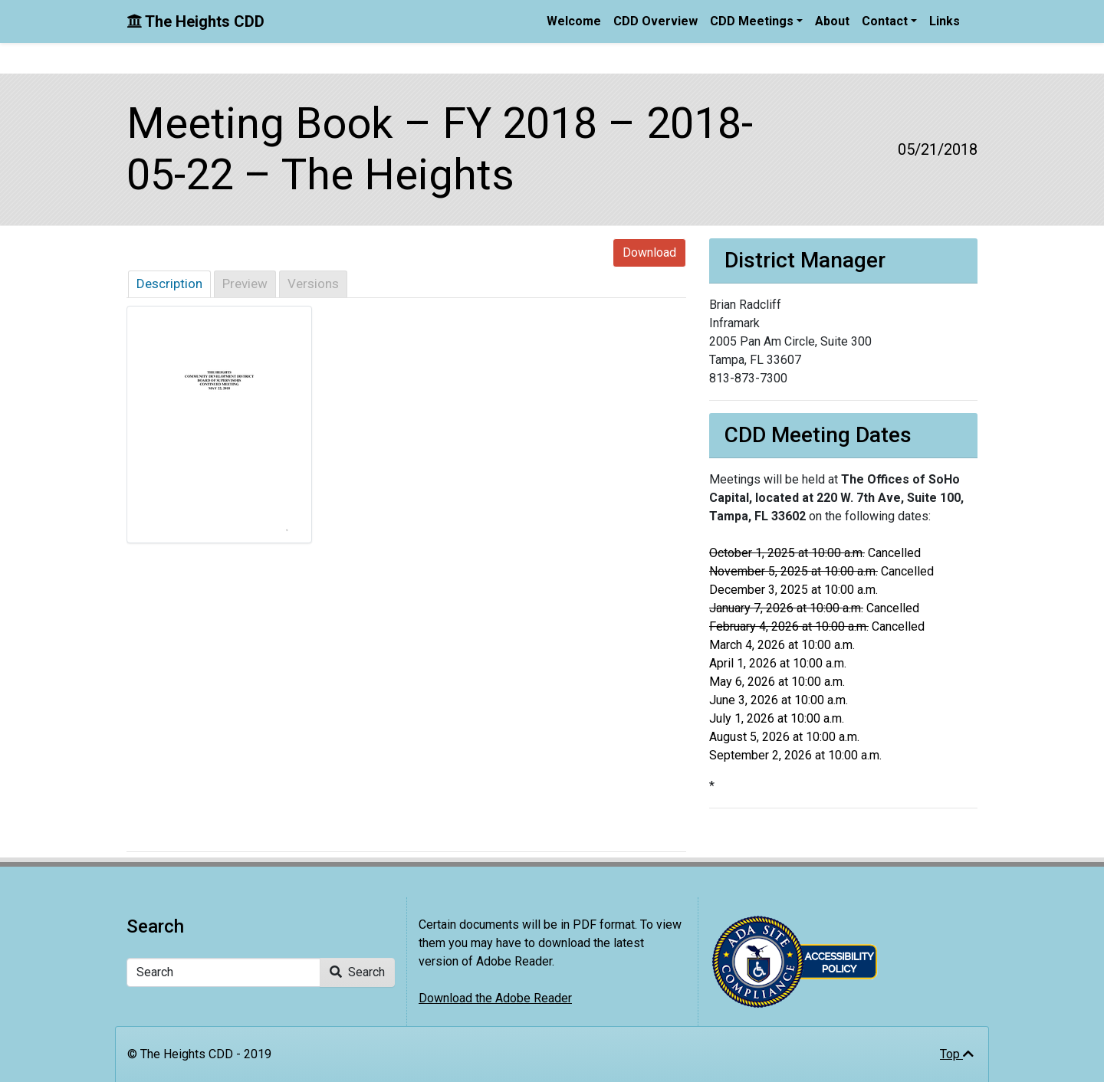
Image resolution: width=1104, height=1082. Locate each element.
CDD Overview (655, 21)
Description (169, 283)
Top (957, 1054)
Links (944, 21)
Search (357, 972)
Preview (245, 283)
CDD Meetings (752, 21)
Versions (313, 283)
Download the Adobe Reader (495, 998)
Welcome (574, 21)
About (832, 21)
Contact (885, 21)
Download (649, 252)
